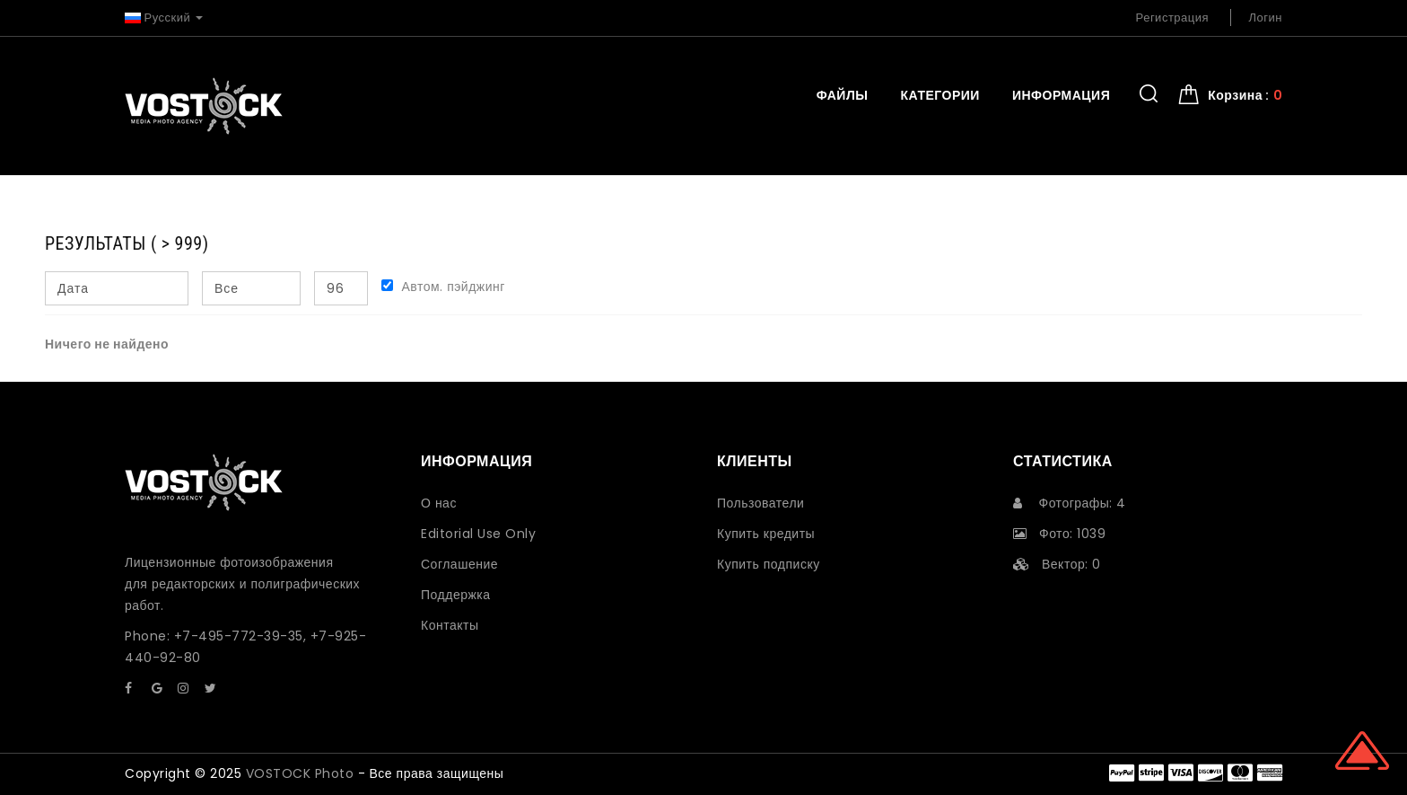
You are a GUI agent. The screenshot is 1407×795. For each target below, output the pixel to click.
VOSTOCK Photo (300, 773)
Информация (1061, 95)
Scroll (1362, 750)
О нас (439, 503)
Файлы (843, 95)
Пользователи (760, 503)
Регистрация (1173, 17)
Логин (1265, 17)
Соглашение (459, 564)
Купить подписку (768, 564)
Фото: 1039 (1059, 534)
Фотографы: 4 (1069, 503)
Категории (939, 95)
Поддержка (456, 595)
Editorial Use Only (478, 534)
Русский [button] (164, 17)
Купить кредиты (766, 534)
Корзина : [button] (1245, 95)
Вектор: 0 (1057, 564)
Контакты (449, 625)
